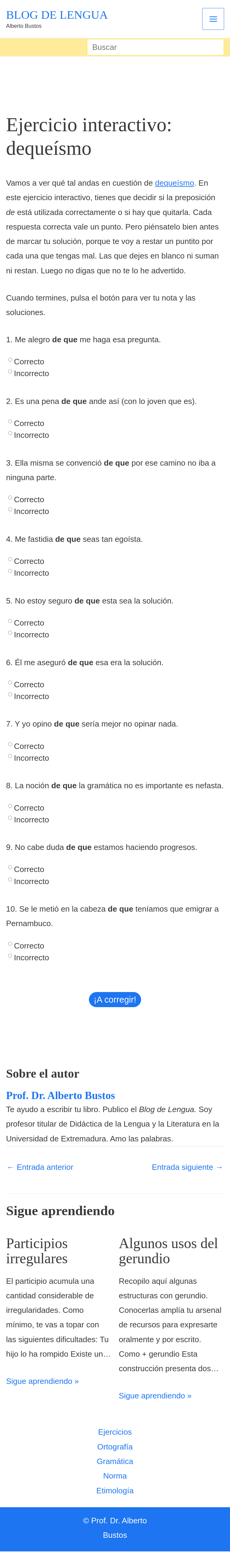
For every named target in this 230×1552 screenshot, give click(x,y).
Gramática (115, 1461)
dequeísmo (174, 183)
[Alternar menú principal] (213, 19)
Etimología (115, 1491)
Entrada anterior (40, 1168)
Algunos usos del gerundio (171, 1251)
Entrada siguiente (187, 1168)
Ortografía (115, 1447)
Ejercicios (115, 1432)
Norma (115, 1476)
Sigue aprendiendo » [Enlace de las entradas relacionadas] (42, 1381)
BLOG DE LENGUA (58, 15)
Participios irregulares (38, 1251)
